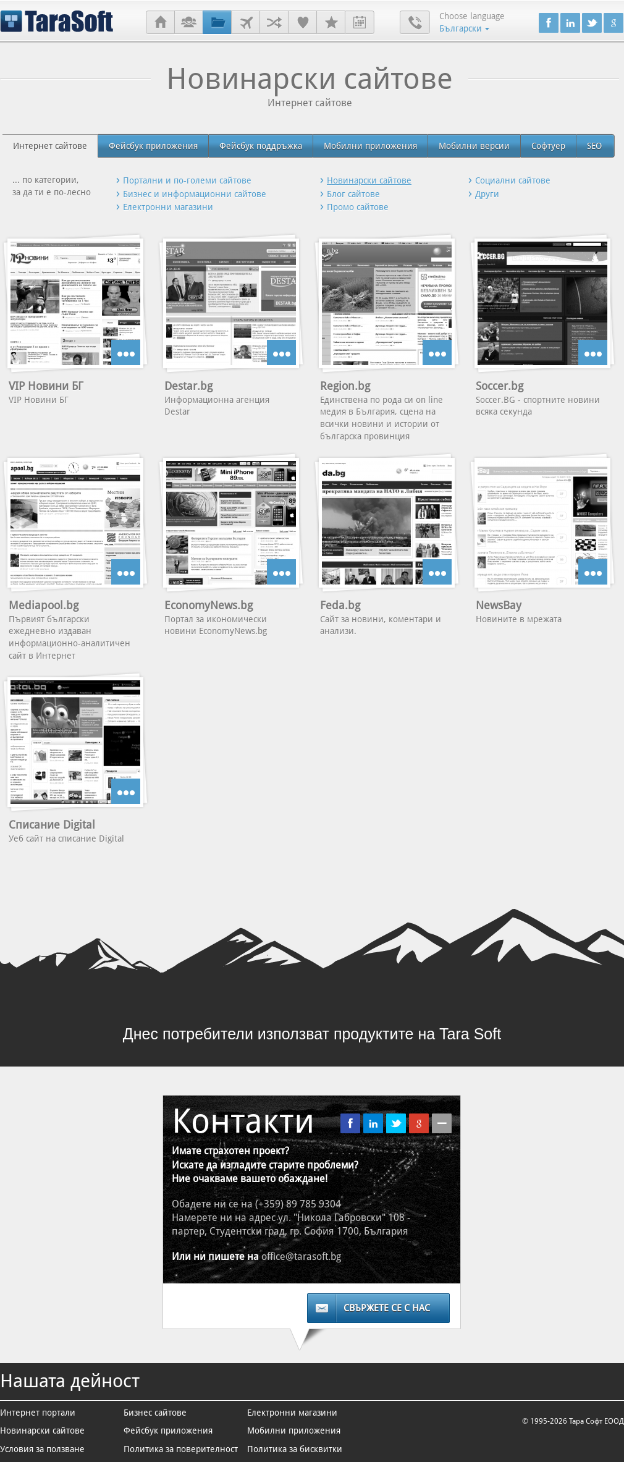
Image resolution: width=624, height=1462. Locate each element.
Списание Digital (52, 824)
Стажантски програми (359, 23)
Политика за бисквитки (294, 1449)
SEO (594, 146)
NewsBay (498, 605)
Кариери (330, 23)
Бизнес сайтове (155, 1413)
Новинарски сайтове (42, 1430)
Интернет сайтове (50, 146)
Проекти (217, 23)
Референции (302, 23)
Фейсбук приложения (153, 146)
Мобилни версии (474, 146)
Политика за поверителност (181, 1449)
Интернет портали (37, 1413)
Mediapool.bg (43, 605)
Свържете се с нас (387, 1308)
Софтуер (548, 146)
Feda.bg (340, 605)
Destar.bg (188, 385)
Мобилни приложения (370, 146)
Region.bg (345, 385)
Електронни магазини (292, 1413)
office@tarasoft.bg (301, 1256)
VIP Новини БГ (46, 385)
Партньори (274, 23)
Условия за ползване (42, 1449)
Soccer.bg (499, 385)
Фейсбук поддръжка (260, 146)
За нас (188, 23)
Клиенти (245, 23)
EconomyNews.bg (208, 605)
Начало (160, 23)
